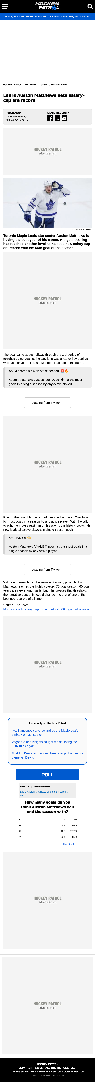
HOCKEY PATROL (12, 84)
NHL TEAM (30, 84)
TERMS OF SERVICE (23, 1071)
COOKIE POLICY (74, 1071)
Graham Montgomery (16, 116)
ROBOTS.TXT (58, 1075)
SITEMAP (46, 1075)
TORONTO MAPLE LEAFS (53, 84)
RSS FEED (35, 1075)
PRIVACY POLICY (50, 1071)
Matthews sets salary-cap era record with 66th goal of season (46, 609)
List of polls (69, 844)
